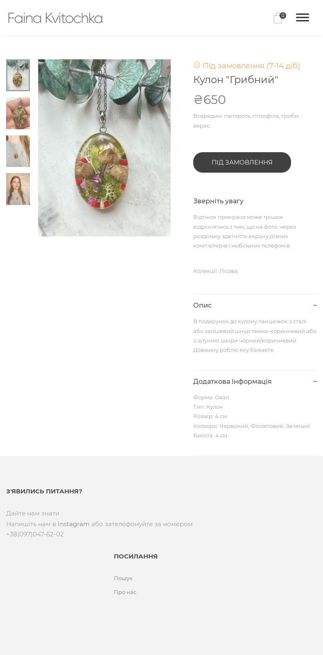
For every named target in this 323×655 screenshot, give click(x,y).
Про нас (125, 592)
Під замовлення (242, 162)
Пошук (123, 578)
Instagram (74, 524)
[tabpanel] (104, 147)
